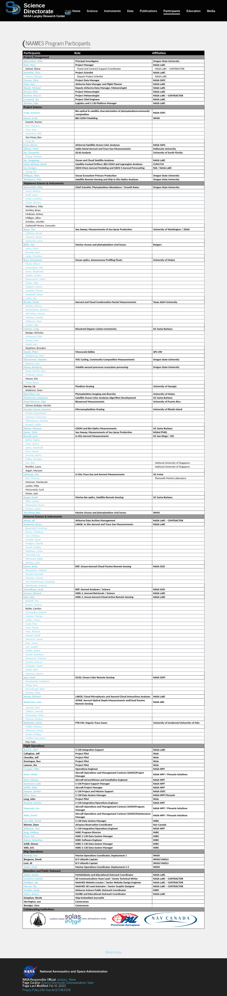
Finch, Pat (29, 836)
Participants (172, 11)
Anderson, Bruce (33, 524)
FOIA (60, 989)
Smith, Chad (30, 867)
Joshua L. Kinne (66, 979)
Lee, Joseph (31, 646)
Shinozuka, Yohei (34, 715)
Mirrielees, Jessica (35, 313)
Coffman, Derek (33, 233)
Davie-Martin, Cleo (35, 371)
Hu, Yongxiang (31, 160)
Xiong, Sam (31, 685)
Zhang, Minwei (33, 156)
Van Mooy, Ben (32, 512)
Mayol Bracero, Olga (35, 401)
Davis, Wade (30, 774)
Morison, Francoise (35, 417)
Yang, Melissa (31, 832)
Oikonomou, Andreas (36, 420)
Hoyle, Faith (31, 283)
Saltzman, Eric (31, 474)
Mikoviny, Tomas (34, 730)
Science (92, 11)
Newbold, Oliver (34, 294)
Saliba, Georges (33, 459)
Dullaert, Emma (33, 286)
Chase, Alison (32, 263)
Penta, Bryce (32, 382)
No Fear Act (49, 989)
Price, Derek (32, 451)
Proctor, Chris (31, 80)
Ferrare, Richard (32, 593)
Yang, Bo (30, 141)
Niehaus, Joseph (34, 317)
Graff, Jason (31, 195)
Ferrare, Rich (31, 91)
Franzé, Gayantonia (35, 413)
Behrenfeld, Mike (33, 61)
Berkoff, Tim (31, 600)
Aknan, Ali (29, 520)
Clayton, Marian (34, 616)
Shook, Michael (32, 88)
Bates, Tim (29, 229)
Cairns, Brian (31, 566)
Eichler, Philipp (33, 734)
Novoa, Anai (32, 340)
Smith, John (31, 669)
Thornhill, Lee (32, 555)
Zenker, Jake (31, 325)
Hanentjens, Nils (34, 267)
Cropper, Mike (31, 769)
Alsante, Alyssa (33, 306)
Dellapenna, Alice (34, 355)
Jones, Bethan (33, 191)
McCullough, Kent (35, 688)
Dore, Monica (31, 779)
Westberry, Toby (32, 179)
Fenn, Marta (32, 627)
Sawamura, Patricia (35, 658)
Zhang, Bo (30, 171)
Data (130, 11)
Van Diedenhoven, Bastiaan (40, 581)
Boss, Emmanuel (33, 260)
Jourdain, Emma (34, 290)
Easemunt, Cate (32, 783)
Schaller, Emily (31, 890)
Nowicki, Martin (32, 802)
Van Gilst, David (32, 820)
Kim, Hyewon (32, 125)
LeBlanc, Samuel (34, 711)
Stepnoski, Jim (31, 808)
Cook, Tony (31, 623)
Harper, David (32, 635)
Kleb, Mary (30, 65)
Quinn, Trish (30, 432)
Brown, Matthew (34, 532)
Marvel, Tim (30, 886)
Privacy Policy (31, 989)
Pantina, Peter (33, 692)
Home (76, 11)
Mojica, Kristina (33, 198)
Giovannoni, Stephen (35, 359)
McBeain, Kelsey (34, 374)
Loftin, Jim (31, 298)
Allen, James (32, 501)
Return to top (113, 952)
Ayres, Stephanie (34, 271)
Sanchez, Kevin (33, 455)
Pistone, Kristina (34, 719)
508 (68, 989)
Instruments (112, 11)
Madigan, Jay (31, 882)
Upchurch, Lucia (34, 240)
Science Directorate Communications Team (67, 982)
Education (193, 11)
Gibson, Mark (31, 148)
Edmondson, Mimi (35, 279)
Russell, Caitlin (33, 424)
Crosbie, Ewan (33, 539)
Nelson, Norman (33, 428)
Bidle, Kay (29, 244)
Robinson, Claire (34, 551)
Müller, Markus (33, 726)
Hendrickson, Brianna (37, 309)
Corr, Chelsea (32, 535)
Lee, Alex (30, 462)
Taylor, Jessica (31, 874)
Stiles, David (30, 815)
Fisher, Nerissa (33, 202)
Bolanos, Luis (32, 363)
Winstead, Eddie (34, 558)
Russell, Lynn (31, 436)
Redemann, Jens (33, 702)
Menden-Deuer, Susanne (37, 409)
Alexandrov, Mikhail (36, 570)
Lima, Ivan (30, 129)
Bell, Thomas (32, 478)
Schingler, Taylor (34, 666)
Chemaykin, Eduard (35, 612)
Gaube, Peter (31, 351)
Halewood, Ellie (33, 336)
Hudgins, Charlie (34, 543)
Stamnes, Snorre (34, 577)
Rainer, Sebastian (33, 840)
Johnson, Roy (32, 707)
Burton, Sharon (33, 604)
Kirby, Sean (30, 795)
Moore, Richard (33, 76)
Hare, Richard (32, 631)
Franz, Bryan (30, 145)
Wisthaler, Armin (33, 722)
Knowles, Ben (32, 252)
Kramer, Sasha (33, 508)
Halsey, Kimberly (33, 367)
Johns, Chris (31, 248)
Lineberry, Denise (33, 878)
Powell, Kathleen (34, 654)
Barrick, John (31, 749)
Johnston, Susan (34, 639)
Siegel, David (31, 497)
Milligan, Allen (31, 175)
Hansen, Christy (32, 791)
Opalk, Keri (31, 344)
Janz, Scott (29, 677)
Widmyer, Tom (32, 828)
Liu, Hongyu (30, 168)
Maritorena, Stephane (36, 397)
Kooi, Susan (31, 643)
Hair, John (29, 597)
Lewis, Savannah (34, 447)
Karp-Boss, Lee (32, 394)
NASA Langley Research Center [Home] (35, 10)
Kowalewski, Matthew (37, 681)
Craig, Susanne (32, 112)
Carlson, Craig (31, 328)
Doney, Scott (30, 118)
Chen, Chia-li (32, 443)
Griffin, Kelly (30, 787)
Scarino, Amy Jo (32, 95)
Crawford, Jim (31, 99)
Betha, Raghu (32, 439)
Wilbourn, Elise (33, 321)
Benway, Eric (30, 855)
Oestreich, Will (33, 133)
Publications (148, 11)
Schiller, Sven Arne (35, 738)
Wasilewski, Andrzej (36, 585)
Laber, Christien (33, 256)
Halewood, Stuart (34, 505)
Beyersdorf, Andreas (36, 528)
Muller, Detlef (32, 650)
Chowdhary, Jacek (33, 589)
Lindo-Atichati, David (35, 164)
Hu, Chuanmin (31, 152)
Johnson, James (33, 237)
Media (211, 11)
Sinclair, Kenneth (34, 574)
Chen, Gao (29, 84)
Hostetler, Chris (32, 72)
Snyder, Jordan (33, 275)
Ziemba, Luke (31, 103)
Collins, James (32, 620)
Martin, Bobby (33, 547)
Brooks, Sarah (31, 302)
